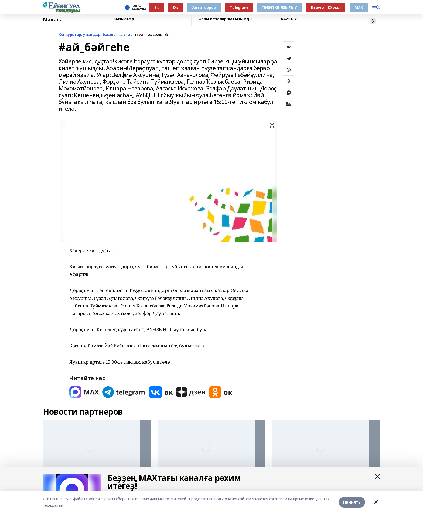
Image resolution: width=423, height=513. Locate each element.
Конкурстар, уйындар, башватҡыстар (95, 34)
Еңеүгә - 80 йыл (326, 7)
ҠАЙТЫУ (288, 19)
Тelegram (239, 7)
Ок (175, 7)
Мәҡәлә (52, 20)
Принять (352, 502)
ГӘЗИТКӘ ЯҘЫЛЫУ (279, 7)
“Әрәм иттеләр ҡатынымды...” (227, 19)
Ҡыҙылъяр (123, 19)
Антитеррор (204, 7)
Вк (156, 7)
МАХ (358, 7)
